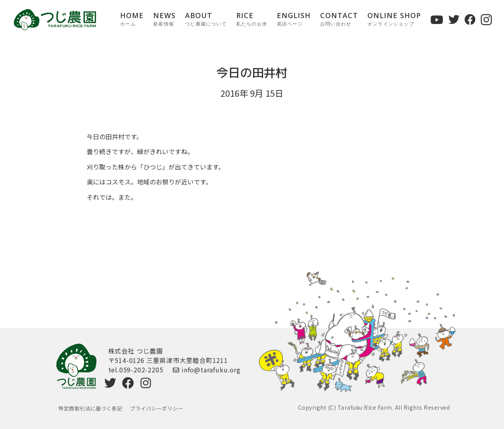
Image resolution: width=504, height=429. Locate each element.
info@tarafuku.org (206, 369)
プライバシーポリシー (156, 408)
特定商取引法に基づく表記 (90, 408)
